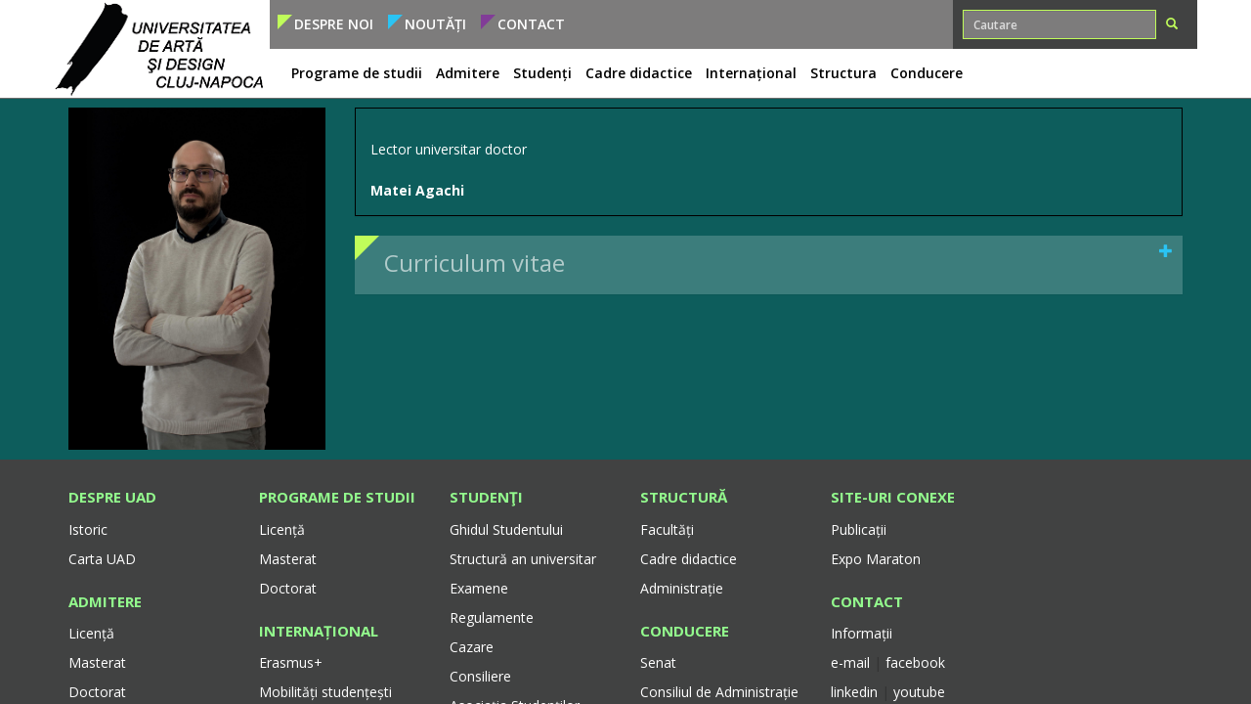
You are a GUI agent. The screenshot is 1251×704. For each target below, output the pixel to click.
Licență (91, 633)
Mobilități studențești (325, 691)
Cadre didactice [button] (638, 73)
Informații (861, 633)
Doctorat (97, 691)
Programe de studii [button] (356, 73)
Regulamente (492, 617)
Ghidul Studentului (506, 529)
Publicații (858, 529)
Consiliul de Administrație (719, 691)
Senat (658, 662)
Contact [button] (531, 24)
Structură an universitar (523, 559)
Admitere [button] (467, 73)
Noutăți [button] (435, 24)
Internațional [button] (751, 73)
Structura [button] (843, 73)
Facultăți (667, 529)
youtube (919, 691)
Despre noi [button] (333, 24)
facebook (915, 662)
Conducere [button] (926, 73)
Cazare (472, 647)
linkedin (854, 691)
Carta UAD (102, 559)
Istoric (88, 529)
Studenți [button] (542, 73)
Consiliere (480, 676)
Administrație (681, 588)
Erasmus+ (291, 662)
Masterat (97, 662)
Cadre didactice (688, 559)
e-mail (852, 662)
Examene (479, 588)
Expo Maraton (876, 559)
